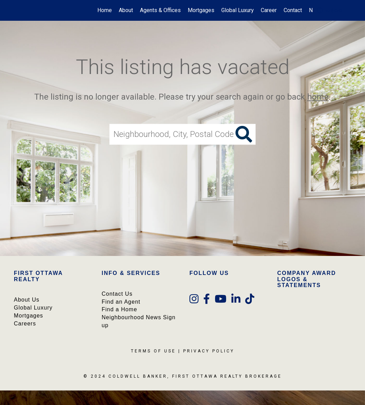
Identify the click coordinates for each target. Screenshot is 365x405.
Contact (293, 10)
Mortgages (201, 10)
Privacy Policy (208, 351)
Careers (25, 323)
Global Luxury (237, 10)
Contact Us (117, 294)
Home (104, 10)
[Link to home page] (18, 10)
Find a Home (119, 309)
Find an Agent (121, 302)
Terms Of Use (153, 351)
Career (269, 10)
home (318, 97)
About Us (26, 300)
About (126, 10)
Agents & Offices (160, 10)
